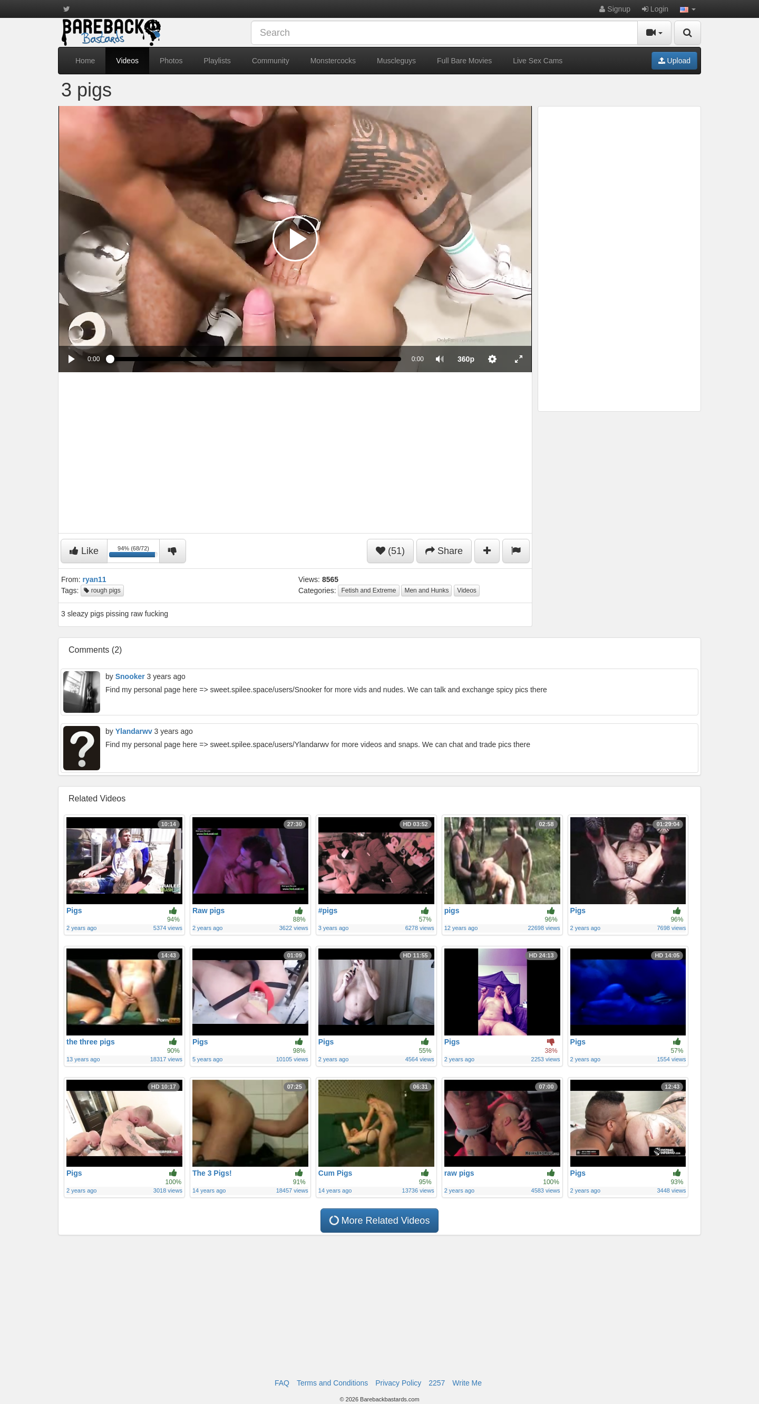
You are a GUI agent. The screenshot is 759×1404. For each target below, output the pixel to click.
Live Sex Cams (537, 60)
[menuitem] (466, 359)
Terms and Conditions (332, 1383)
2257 (437, 1383)
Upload (674, 60)
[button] (688, 9)
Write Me (467, 1383)
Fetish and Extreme (368, 590)
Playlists (217, 60)
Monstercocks (333, 60)
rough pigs (102, 590)
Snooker (130, 676)
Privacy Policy (398, 1383)
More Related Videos (379, 1220)
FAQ (282, 1383)
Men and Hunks (426, 590)
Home (85, 60)
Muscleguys (396, 60)
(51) (390, 551)
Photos (171, 60)
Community (270, 60)
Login (655, 9)
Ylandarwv (133, 731)
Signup (614, 9)
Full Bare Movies (464, 60)
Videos (127, 60)
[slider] (255, 359)
